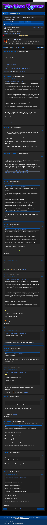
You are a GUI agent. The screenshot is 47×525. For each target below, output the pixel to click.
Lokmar (6, 127)
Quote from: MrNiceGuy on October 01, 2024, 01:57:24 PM (17, 477)
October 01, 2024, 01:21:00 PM (10, 53)
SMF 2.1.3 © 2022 (8, 520)
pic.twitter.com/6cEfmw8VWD (11, 64)
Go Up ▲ (41, 517)
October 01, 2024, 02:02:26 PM (10, 474)
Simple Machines (15, 520)
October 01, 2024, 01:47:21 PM (10, 276)
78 (22, 47)
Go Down (6, 47)
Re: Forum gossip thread (9, 33)
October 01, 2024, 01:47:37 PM (10, 330)
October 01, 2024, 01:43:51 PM (10, 183)
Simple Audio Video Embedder (10, 521)
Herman (18, 33)
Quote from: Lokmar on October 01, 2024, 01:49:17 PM (16, 402)
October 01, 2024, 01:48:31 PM (10, 350)
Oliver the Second (10, 51)
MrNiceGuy (7, 76)
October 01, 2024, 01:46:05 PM (10, 260)
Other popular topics (38, 27)
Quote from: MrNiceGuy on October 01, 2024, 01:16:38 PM (17, 186)
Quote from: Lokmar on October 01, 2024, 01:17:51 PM (16, 81)
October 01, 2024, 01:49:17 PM (10, 369)
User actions (40, 47)
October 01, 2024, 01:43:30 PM (10, 156)
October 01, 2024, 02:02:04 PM (10, 454)
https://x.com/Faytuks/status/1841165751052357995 (17, 68)
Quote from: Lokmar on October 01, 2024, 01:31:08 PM (16, 229)
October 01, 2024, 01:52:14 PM (10, 399)
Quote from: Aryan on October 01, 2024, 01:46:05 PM (16, 353)
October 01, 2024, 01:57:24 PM (10, 423)
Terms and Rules (34, 517)
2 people (6, 71)
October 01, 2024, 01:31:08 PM (10, 129)
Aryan (6, 258)
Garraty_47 (33, 17)
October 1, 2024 (20, 65)
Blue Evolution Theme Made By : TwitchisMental (14, 517)
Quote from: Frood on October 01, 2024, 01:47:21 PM (16, 372)
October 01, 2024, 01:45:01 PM (10, 226)
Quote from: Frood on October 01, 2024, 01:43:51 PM (16, 426)
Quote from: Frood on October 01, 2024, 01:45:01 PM (16, 333)
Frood (6, 181)
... (20, 47)
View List (22, 71)
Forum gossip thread (13, 27)
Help (29, 517)
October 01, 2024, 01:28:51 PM (10, 78)
